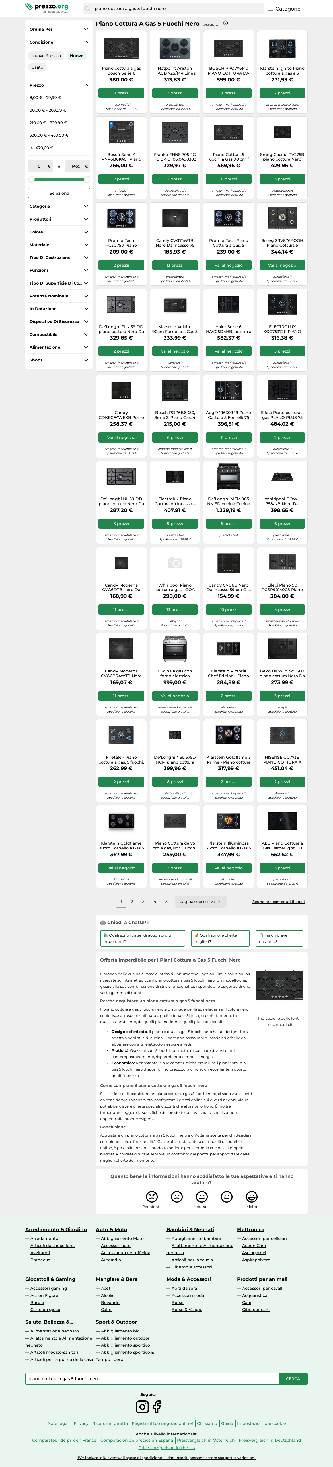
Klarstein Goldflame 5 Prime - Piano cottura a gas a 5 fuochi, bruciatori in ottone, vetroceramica (229, 760)
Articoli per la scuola (192, 1259)
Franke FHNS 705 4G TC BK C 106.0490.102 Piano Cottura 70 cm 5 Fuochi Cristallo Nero (175, 157)
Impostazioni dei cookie (261, 1423)
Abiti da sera (184, 1288)
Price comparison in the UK (167, 1447)
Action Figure (44, 1295)
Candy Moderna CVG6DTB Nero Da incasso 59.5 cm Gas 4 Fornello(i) (121, 587)
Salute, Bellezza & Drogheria (47, 1322)
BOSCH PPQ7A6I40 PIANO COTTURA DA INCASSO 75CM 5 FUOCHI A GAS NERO (228, 71)
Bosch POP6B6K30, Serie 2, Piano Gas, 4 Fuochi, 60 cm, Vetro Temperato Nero (175, 415)
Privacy (81, 1423)
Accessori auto (116, 1245)
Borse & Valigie (187, 1309)
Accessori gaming (48, 1288)
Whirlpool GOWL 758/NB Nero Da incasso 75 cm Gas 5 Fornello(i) (282, 501)
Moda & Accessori (188, 1279)
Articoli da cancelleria (52, 1245)
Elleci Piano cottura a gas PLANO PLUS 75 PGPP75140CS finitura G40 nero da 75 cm (282, 415)
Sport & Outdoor (116, 1322)
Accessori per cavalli (262, 1288)
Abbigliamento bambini (196, 1238)
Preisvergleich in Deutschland (270, 1440)
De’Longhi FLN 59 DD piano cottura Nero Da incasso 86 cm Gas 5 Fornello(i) (121, 329)
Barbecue (40, 1259)
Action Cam (254, 1245)
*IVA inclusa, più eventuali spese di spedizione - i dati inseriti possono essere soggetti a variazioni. (166, 1458)
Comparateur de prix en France (64, 1440)
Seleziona (59, 193)
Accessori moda (188, 1295)
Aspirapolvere (256, 1259)
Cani (246, 1302)
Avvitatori (40, 1252)
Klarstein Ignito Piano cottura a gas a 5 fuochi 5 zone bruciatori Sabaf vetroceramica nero (282, 71)
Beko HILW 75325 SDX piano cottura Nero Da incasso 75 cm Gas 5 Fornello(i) (282, 673)
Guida (227, 1423)
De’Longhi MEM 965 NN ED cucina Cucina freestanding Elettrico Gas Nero (228, 501)
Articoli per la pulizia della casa (61, 1359)
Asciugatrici (254, 1252)
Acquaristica (254, 1295)
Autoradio (111, 1259)
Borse (178, 1302)
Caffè (106, 1309)
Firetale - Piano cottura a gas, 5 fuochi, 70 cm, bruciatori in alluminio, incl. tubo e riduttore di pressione (121, 760)
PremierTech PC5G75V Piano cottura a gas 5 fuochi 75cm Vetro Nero (121, 243)
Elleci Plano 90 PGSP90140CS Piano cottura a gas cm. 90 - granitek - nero (282, 587)
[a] (76, 166)
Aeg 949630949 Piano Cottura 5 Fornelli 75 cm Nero (228, 415)
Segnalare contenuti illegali (278, 901)
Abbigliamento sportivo (125, 1345)
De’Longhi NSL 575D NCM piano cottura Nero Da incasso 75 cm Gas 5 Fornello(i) (175, 760)
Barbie (37, 1302)
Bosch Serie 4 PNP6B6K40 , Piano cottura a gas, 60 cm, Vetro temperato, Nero (121, 157)
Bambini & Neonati (190, 1229)
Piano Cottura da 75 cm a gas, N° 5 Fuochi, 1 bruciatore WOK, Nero (175, 846)
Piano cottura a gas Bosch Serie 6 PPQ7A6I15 (121, 71)
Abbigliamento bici (121, 1331)
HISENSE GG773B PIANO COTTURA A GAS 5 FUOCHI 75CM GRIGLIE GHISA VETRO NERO (282, 760)
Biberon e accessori (192, 1267)
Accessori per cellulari (264, 1238)
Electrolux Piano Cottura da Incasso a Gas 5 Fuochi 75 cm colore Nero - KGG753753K (175, 501)
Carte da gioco (45, 1309)
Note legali (59, 1423)
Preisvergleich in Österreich (206, 1440)
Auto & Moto (111, 1229)
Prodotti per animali (262, 1279)
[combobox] (178, 8)
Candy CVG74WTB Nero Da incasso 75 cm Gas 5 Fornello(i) (175, 243)
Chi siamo (207, 1423)
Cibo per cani (256, 1309)
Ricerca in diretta (110, 1423)
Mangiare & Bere (117, 1279)
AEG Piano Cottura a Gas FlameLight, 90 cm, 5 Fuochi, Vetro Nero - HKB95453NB (282, 846)
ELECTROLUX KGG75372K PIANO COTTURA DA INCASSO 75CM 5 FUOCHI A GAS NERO (282, 329)
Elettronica (250, 1229)
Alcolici (108, 1295)
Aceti (106, 1288)
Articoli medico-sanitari (54, 1352)
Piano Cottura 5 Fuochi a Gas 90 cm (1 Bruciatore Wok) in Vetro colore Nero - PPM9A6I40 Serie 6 (228, 157)
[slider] (31, 179)
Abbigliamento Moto (122, 1238)
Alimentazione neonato (54, 1331)
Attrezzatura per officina (125, 1252)
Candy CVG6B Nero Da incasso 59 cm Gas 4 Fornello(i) (229, 587)
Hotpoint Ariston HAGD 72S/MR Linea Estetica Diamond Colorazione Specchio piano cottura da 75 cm (175, 71)
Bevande (110, 1302)
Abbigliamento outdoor (125, 1338)
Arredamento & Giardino (56, 1229)
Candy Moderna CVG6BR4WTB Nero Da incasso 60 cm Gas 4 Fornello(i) (121, 673)
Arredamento (44, 1238)
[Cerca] (87, 8)
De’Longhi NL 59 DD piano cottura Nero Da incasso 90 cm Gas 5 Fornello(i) (121, 501)
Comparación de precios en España (136, 1440)
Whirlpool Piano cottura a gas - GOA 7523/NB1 (175, 587)
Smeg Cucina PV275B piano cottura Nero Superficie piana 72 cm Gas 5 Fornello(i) (282, 157)
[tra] (39, 166)
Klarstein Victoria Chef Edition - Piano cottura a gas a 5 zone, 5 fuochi (228, 673)
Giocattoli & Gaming (50, 1279)
